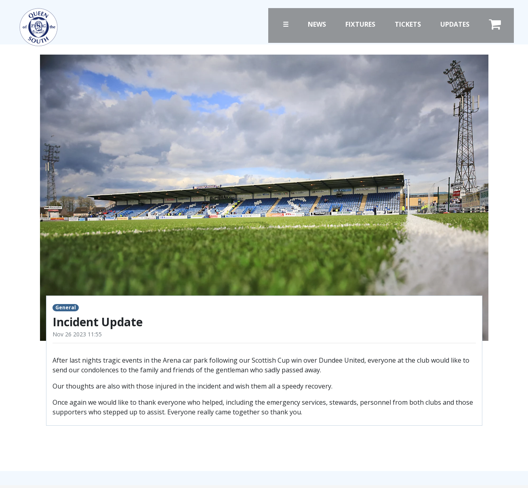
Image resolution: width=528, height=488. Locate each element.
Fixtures (360, 24)
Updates (454, 24)
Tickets (408, 24)
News (317, 24)
